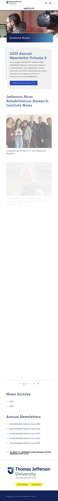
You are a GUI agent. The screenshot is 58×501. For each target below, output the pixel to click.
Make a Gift (36, 484)
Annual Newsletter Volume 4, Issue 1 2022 (25, 429)
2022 (11, 406)
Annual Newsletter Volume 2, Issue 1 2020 (25, 438)
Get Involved (22, 484)
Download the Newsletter (23, 83)
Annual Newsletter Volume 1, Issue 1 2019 (25, 443)
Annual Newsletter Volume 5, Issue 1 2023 (25, 424)
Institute (29, 9)
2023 (11, 401)
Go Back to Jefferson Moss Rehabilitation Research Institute (30, 453)
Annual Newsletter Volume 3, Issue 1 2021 (25, 433)
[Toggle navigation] (46, 3)
